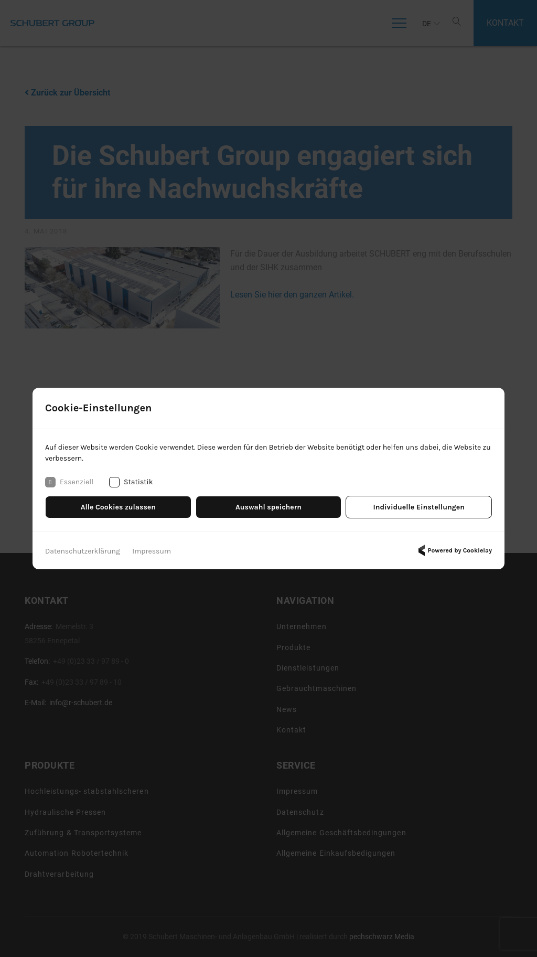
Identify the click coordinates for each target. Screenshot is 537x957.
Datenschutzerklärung (82, 551)
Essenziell (69, 482)
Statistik (131, 482)
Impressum (151, 551)
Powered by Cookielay (453, 550)
